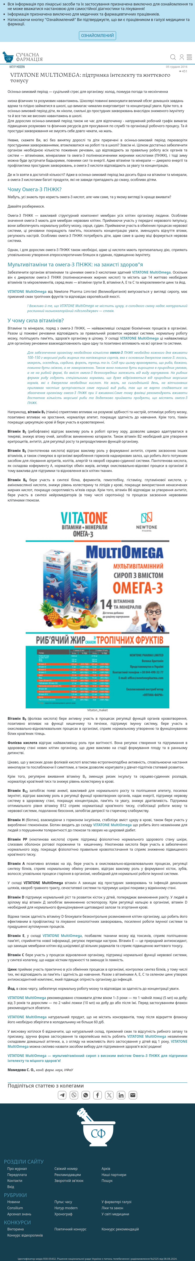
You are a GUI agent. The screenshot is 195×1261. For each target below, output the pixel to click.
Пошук (107, 1180)
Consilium (15, 1208)
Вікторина (15, 1229)
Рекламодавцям (67, 1175)
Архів (106, 1168)
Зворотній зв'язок (68, 1180)
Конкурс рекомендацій (120, 1229)
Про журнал (17, 1168)
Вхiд (10, 1187)
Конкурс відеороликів (25, 1235)
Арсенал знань (19, 1214)
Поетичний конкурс (70, 1229)
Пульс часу (63, 1202)
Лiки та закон (112, 1208)
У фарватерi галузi (116, 1202)
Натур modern (66, 1208)
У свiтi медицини (115, 1214)
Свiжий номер (65, 1168)
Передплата (17, 1175)
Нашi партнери (114, 1175)
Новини (13, 1202)
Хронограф (63, 1214)
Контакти (14, 1180)
